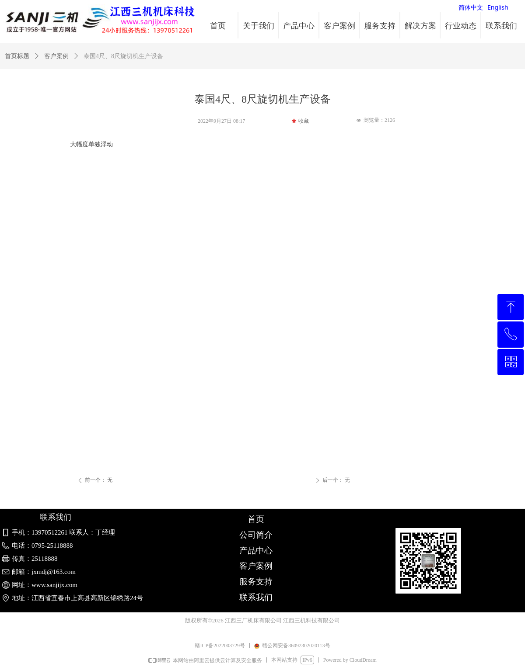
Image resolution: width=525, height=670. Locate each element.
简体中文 (470, 7)
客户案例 (56, 56)
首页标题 (17, 56)
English (497, 7)
